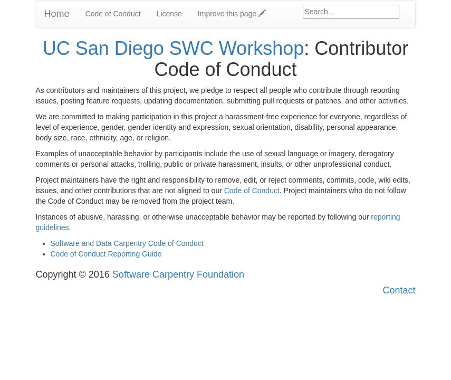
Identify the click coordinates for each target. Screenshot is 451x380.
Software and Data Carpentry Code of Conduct (127, 243)
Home (57, 13)
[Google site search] (351, 11)
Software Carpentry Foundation (178, 274)
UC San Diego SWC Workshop (173, 48)
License (169, 14)
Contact (398, 290)
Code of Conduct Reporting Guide (106, 254)
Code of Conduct (113, 14)
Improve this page (232, 14)
